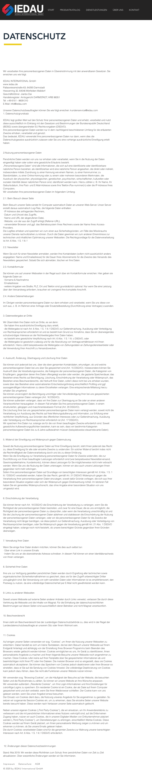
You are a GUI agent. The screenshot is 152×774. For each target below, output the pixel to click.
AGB (37, 764)
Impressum (9, 764)
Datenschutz (25, 764)
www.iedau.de (10, 84)
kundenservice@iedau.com (84, 110)
